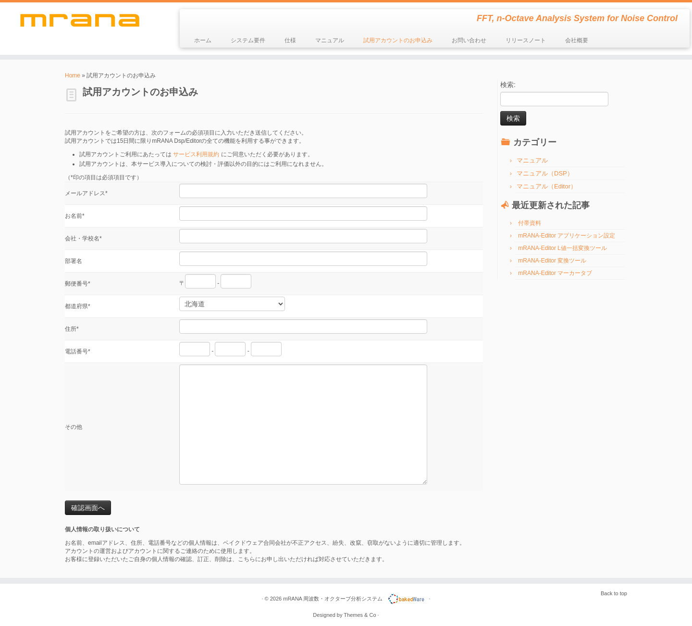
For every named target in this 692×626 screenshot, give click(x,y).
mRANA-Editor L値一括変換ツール (562, 248)
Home (72, 75)
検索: (508, 84)
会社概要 (576, 40)
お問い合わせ (469, 40)
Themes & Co (360, 615)
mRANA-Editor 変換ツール (552, 260)
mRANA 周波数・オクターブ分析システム (333, 598)
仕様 (290, 40)
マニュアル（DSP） (545, 173)
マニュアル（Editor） (547, 186)
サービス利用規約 (196, 154)
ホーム (202, 40)
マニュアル (329, 40)
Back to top (614, 593)
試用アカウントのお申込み (397, 40)
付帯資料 (529, 223)
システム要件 (248, 40)
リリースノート (526, 40)
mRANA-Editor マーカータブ (555, 273)
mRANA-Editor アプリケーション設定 (566, 235)
